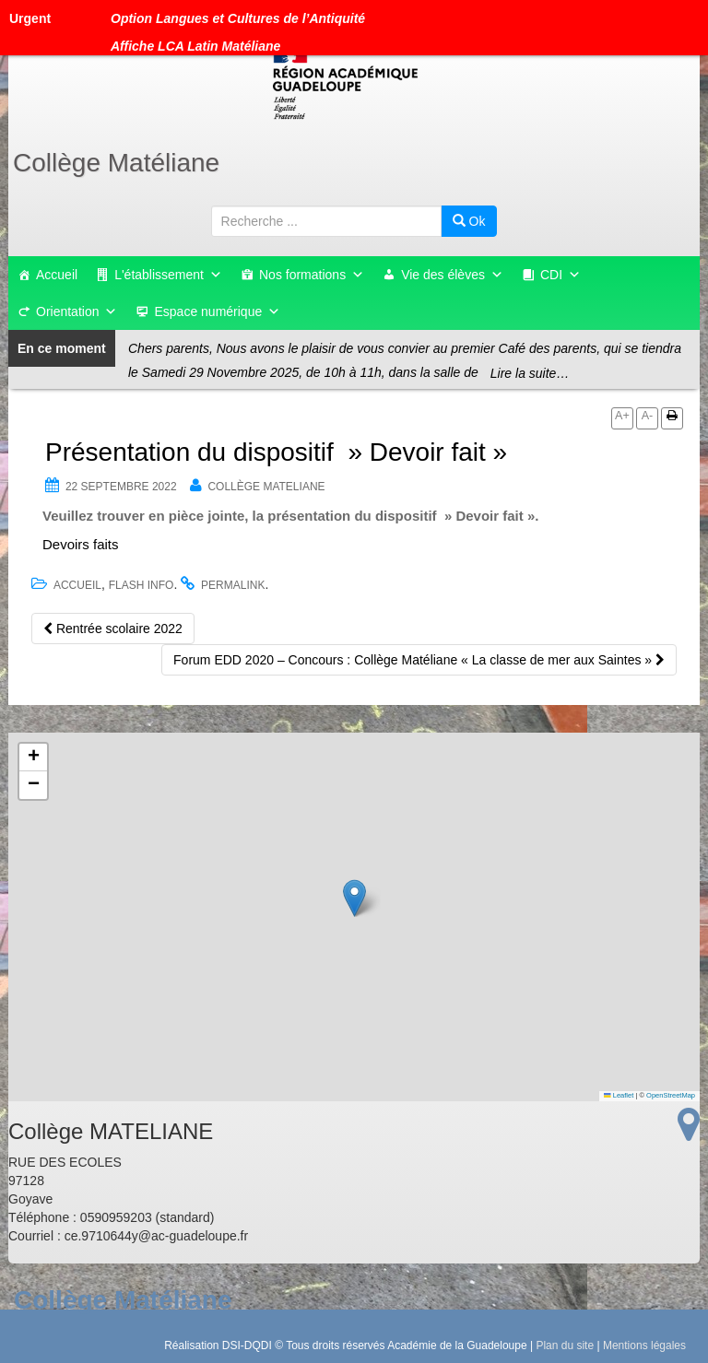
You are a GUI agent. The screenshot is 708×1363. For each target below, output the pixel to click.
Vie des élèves (452, 274)
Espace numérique (217, 311)
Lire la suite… (530, 373)
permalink (233, 585)
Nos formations (311, 274)
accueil (77, 585)
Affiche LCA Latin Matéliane (195, 46)
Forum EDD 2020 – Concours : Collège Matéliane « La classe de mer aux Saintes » (419, 659)
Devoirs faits (80, 544)
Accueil (56, 274)
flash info (141, 585)
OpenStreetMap (670, 1095)
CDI (560, 274)
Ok (469, 221)
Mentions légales (644, 1345)
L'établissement (168, 274)
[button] (354, 898)
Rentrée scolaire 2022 (113, 628)
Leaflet (618, 1095)
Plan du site (565, 1345)
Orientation (76, 311)
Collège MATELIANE (265, 486)
